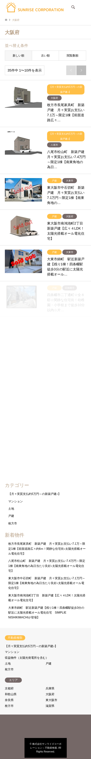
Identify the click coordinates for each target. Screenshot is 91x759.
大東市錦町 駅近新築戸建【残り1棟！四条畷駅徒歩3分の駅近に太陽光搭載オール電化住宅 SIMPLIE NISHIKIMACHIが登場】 (46, 612)
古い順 (45, 55)
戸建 (11, 516)
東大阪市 (51, 700)
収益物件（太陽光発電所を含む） (27, 657)
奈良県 (9, 700)
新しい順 (18, 55)
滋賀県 (50, 706)
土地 (11, 508)
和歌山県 (11, 694)
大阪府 (50, 694)
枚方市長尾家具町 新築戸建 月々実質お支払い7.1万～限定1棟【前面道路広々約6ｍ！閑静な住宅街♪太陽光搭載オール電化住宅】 (47, 548)
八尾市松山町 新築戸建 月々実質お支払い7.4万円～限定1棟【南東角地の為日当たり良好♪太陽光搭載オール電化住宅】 (46, 565)
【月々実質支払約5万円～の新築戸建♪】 (34, 494)
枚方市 (12, 523)
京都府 (9, 688)
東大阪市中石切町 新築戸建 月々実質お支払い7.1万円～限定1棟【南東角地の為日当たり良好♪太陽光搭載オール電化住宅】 (46, 583)
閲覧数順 (72, 55)
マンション (15, 501)
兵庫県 (50, 688)
